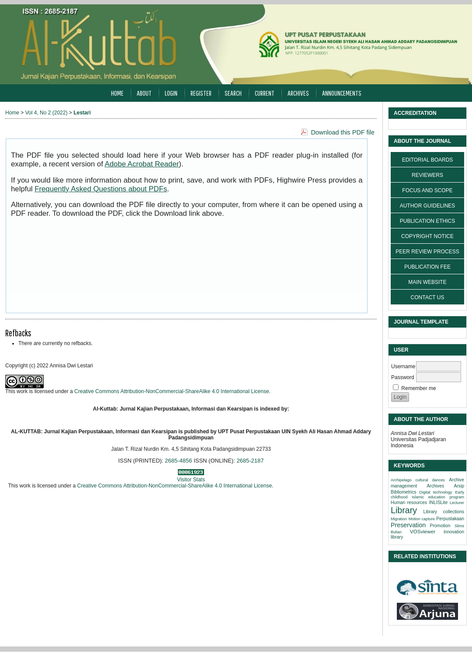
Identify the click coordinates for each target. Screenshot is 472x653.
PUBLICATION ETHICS (427, 221)
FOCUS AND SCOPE (427, 190)
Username (403, 366)
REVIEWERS (427, 175)
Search (233, 93)
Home (117, 93)
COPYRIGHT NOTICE (427, 236)
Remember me (418, 388)
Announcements (341, 93)
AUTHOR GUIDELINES (427, 206)
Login (171, 93)
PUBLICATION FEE (427, 267)
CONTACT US (427, 297)
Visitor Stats (191, 480)
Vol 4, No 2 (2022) (46, 113)
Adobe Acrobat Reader (142, 164)
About (144, 93)
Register (201, 93)
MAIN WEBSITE (427, 282)
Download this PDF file (343, 132)
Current (264, 93)
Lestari (81, 113)
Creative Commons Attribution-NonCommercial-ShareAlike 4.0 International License (171, 391)
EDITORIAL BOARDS (427, 160)
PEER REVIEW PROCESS (427, 252)
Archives (298, 93)
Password (402, 377)
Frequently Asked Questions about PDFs (101, 189)
